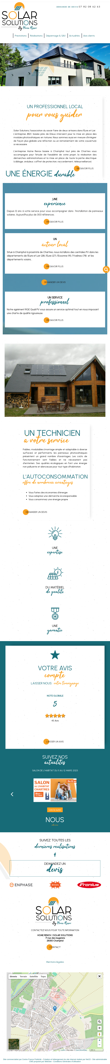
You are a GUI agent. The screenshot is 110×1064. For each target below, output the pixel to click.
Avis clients (89, 35)
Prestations (20, 35)
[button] (99, 976)
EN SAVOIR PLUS (55, 221)
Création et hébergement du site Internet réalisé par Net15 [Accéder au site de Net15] (67, 1059)
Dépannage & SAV (56, 35)
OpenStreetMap (81, 1050)
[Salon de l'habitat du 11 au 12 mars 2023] (55, 790)
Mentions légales (55, 962)
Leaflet (63, 1050)
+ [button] (100, 1040)
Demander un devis (55, 282)
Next (71, 714)
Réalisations (36, 35)
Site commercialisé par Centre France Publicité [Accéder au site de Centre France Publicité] (22, 1059)
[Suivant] (98, 794)
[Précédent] (12, 794)
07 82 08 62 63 (89, 6)
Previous (38, 714)
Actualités (74, 35)
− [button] (100, 1045)
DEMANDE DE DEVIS (67, 7)
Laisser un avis (55, 741)
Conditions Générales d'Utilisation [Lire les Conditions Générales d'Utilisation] (67, 1061)
